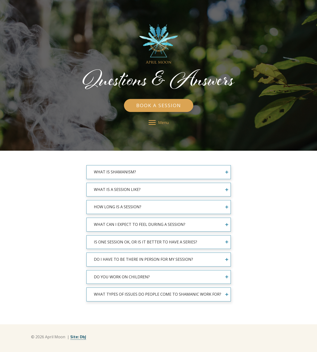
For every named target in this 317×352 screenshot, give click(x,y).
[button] (158, 105)
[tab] (158, 172)
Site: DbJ (78, 336)
